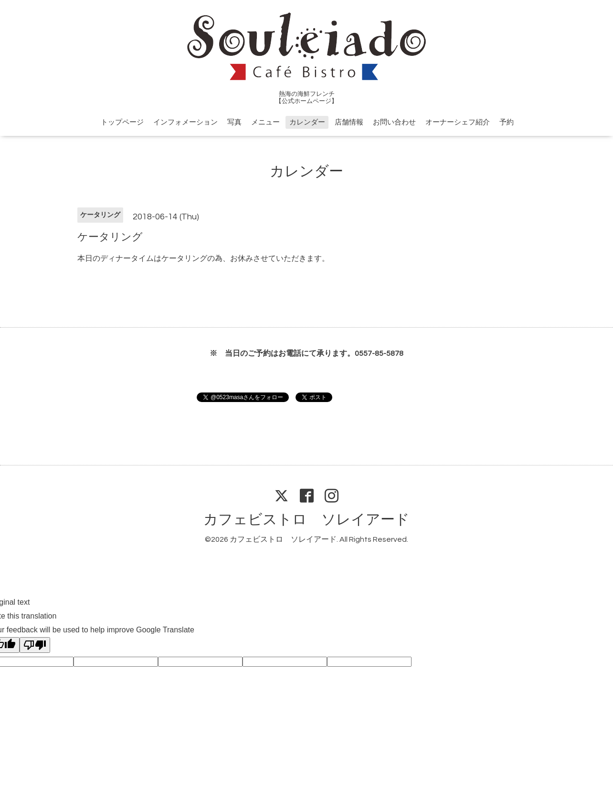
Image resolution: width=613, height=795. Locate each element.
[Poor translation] (35, 645)
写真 (234, 122)
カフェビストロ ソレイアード (306, 519)
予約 (506, 122)
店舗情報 (349, 122)
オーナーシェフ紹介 (457, 122)
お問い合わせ (394, 122)
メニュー (265, 122)
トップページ (122, 122)
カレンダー (307, 122)
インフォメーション (185, 122)
